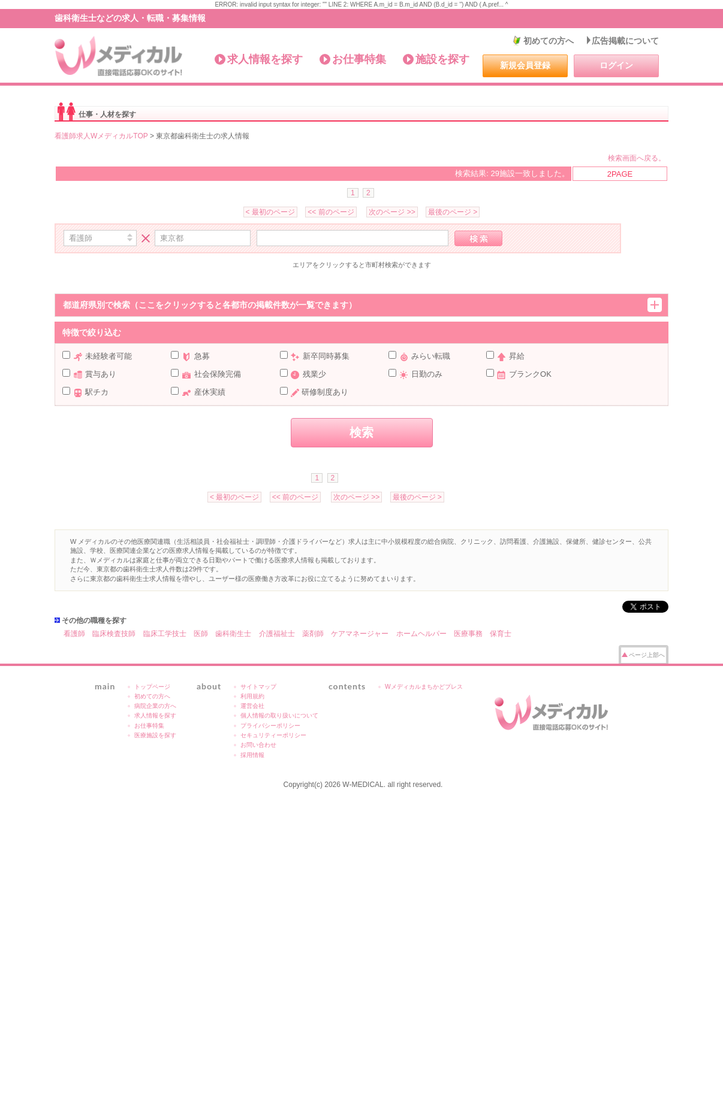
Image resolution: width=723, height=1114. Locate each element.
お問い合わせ (258, 744)
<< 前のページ (331, 212)
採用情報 (252, 755)
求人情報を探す (265, 59)
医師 (201, 633)
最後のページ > (452, 212)
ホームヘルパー (421, 633)
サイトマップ (258, 686)
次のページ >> (392, 212)
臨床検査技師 (113, 633)
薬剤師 (313, 633)
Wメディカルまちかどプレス (424, 686)
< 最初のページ (270, 212)
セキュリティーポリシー (273, 735)
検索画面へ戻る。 (636, 158)
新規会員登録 (525, 65)
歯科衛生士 (233, 633)
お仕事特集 (359, 59)
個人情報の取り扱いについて (279, 715)
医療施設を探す (155, 735)
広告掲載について (625, 41)
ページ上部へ (647, 655)
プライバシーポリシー (270, 725)
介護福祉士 (277, 633)
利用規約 (252, 696)
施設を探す (442, 59)
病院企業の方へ (155, 706)
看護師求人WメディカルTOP (101, 136)
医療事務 (468, 633)
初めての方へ (548, 41)
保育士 (500, 633)
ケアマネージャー (359, 633)
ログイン (616, 65)
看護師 (74, 633)
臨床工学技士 (164, 633)
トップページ (152, 686)
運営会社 (252, 706)
